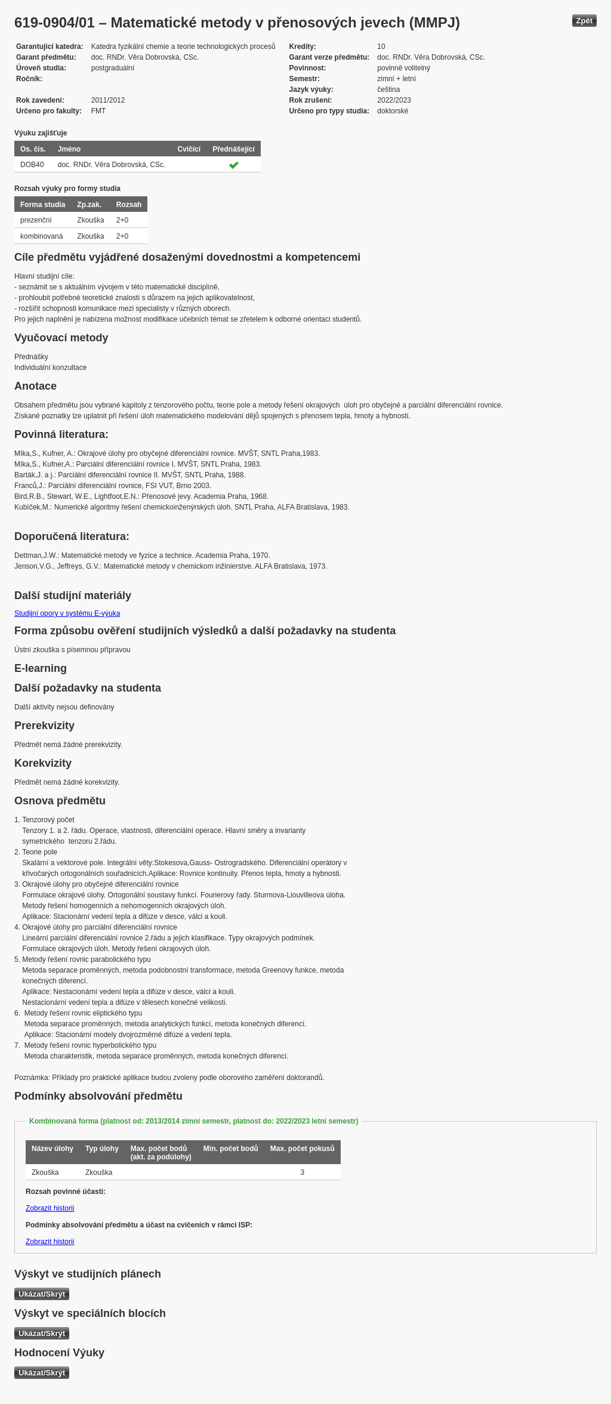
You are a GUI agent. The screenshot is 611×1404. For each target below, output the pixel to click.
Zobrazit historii (50, 1208)
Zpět (584, 20)
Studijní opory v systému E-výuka (67, 613)
